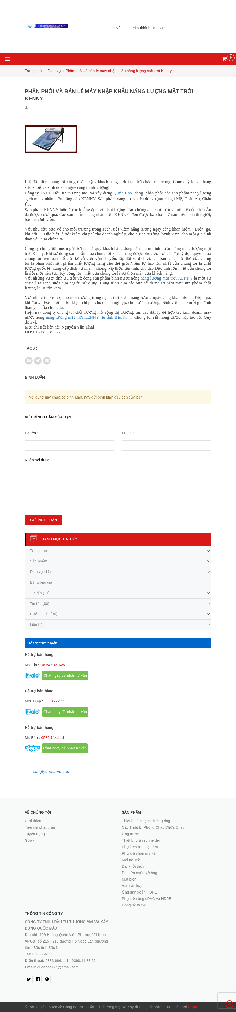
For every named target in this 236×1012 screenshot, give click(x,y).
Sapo (192, 1007)
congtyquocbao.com (51, 771)
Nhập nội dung (38, 460)
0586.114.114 (52, 738)
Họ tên (32, 433)
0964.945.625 (53, 665)
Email (128, 433)
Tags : (31, 348)
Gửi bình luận (43, 520)
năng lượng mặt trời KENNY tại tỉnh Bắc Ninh (89, 317)
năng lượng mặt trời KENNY (167, 278)
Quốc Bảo (123, 193)
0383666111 (55, 701)
